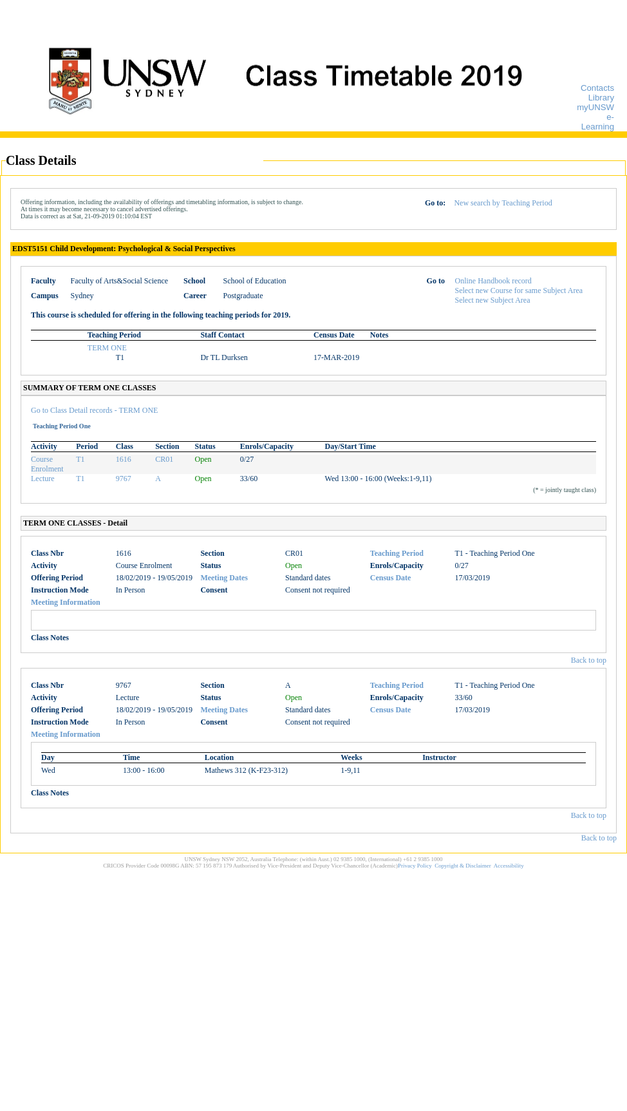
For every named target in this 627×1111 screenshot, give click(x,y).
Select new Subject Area (492, 300)
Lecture (43, 478)
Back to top (588, 660)
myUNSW (595, 107)
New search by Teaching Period (503, 202)
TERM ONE (107, 347)
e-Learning (597, 121)
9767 (123, 478)
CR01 (164, 459)
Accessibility (509, 865)
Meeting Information (65, 602)
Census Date (390, 577)
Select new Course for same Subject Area (519, 290)
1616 (123, 459)
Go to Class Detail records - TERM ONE (94, 410)
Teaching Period (397, 553)
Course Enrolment (47, 464)
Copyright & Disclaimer (463, 865)
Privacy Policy (415, 865)
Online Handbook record (493, 280)
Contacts (597, 88)
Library (601, 97)
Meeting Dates (224, 577)
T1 (80, 459)
